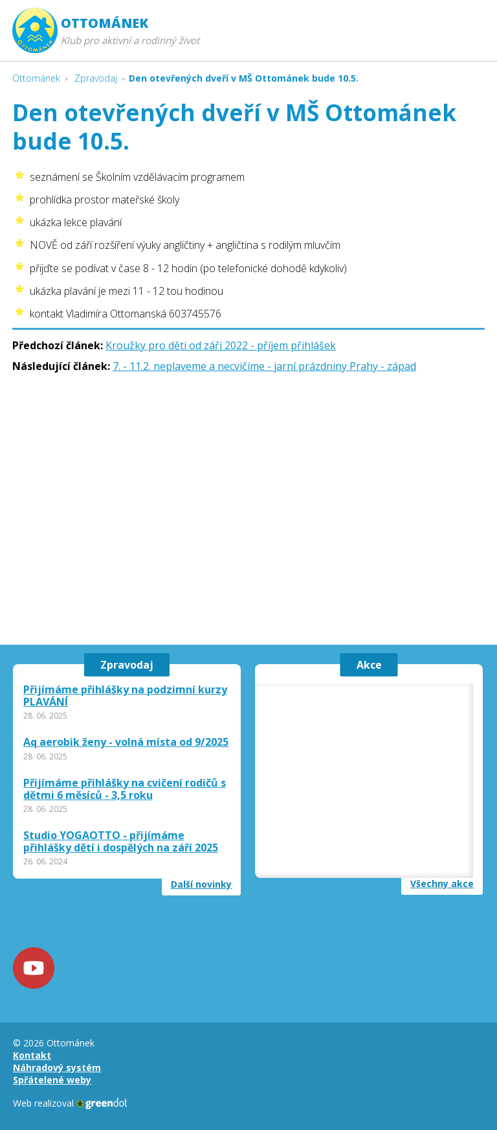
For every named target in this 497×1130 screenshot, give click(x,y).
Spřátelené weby (52, 1080)
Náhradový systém (57, 1067)
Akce (369, 665)
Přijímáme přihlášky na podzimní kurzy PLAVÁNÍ (125, 696)
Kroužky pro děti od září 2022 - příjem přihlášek (220, 345)
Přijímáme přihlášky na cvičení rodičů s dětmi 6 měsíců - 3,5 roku (124, 789)
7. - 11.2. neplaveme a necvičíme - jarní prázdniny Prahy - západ (264, 366)
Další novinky (201, 884)
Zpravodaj (126, 665)
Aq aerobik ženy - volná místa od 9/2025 (125, 742)
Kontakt (32, 1055)
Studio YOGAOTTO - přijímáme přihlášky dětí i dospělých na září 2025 (120, 841)
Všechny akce (442, 884)
